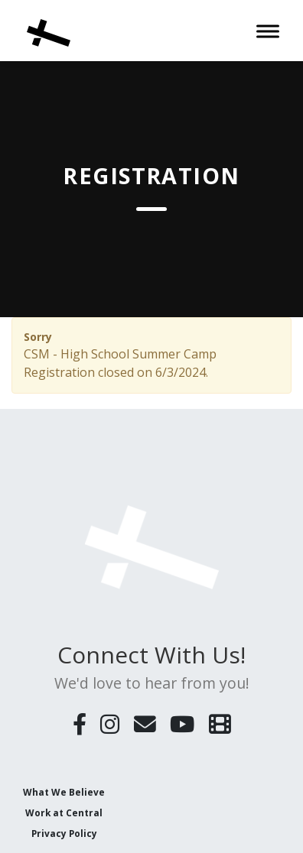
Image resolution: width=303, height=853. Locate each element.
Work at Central (64, 812)
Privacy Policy (64, 833)
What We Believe (64, 792)
